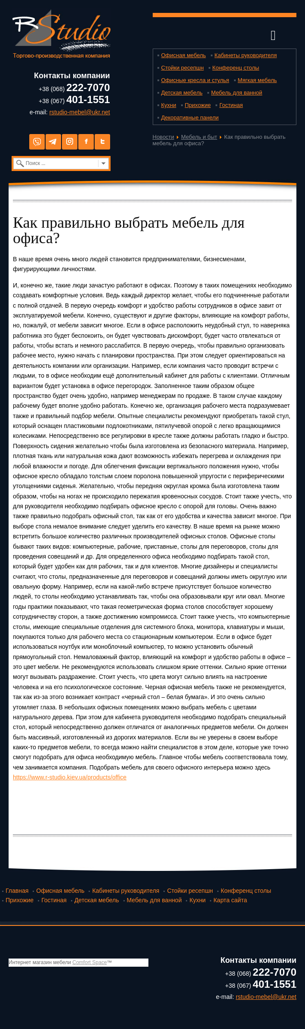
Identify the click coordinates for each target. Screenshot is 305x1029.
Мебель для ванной (236, 92)
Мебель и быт (199, 137)
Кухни (168, 105)
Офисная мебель (183, 55)
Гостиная (231, 105)
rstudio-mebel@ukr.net (79, 112)
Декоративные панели (190, 117)
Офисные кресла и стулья (195, 80)
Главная (17, 890)
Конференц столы (236, 67)
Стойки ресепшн (182, 67)
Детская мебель (182, 92)
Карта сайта (230, 900)
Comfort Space (89, 962)
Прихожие (198, 105)
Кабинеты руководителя (246, 55)
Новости (163, 137)
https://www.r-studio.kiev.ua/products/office (69, 777)
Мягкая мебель (257, 80)
